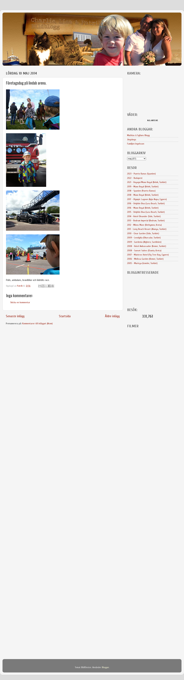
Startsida (65, 316)
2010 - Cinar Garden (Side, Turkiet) (143, 233)
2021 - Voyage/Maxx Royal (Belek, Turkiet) (146, 182)
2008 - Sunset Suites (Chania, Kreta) (144, 250)
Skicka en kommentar (20, 302)
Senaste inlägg (15, 316)
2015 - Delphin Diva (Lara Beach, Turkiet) (146, 212)
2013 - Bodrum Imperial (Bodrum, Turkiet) (146, 220)
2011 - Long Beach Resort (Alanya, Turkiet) (146, 229)
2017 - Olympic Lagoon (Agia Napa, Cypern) (147, 199)
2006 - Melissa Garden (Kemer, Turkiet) (145, 258)
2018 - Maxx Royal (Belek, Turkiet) (143, 195)
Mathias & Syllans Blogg (138, 135)
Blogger (105, 667)
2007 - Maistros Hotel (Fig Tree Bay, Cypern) (148, 254)
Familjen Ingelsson (135, 143)
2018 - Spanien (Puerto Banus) (141, 190)
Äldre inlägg (112, 316)
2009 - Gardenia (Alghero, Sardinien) (144, 242)
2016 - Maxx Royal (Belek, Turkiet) (143, 207)
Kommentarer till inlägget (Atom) (37, 323)
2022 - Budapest (135, 178)
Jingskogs (131, 139)
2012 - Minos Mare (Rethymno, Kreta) (144, 224)
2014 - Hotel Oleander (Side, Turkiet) (144, 216)
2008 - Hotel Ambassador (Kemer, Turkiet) (146, 246)
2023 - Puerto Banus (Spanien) (141, 173)
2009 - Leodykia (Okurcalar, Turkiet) (144, 237)
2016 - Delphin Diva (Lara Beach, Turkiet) (146, 203)
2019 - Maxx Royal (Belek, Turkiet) (143, 186)
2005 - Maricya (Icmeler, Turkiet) (142, 263)
